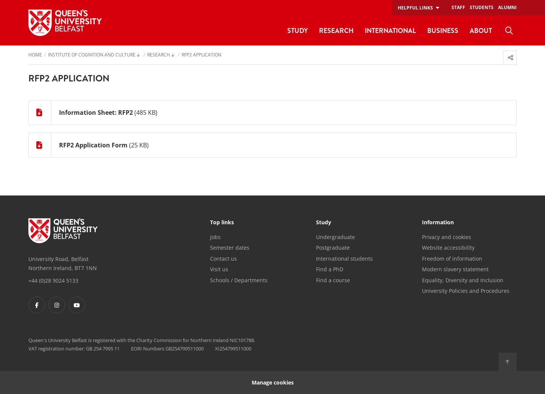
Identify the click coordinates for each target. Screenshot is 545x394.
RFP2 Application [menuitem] (201, 55)
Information (438, 223)
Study (323, 223)
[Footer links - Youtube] (77, 305)
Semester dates (229, 247)
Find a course (333, 280)
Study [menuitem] (297, 30)
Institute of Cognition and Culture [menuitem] (91, 55)
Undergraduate (335, 237)
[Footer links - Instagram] (56, 305)
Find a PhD (329, 269)
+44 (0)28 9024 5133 (53, 280)
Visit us (219, 269)
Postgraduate (333, 247)
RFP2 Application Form (93, 145)
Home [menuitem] (35, 55)
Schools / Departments (239, 280)
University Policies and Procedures (465, 290)
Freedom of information (452, 258)
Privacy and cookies (446, 237)
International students (344, 258)
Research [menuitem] (336, 30)
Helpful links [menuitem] (415, 8)
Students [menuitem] (482, 7)
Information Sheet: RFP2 (96, 112)
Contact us (223, 258)
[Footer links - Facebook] (36, 305)
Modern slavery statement (455, 269)
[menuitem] (509, 30)
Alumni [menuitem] (507, 7)
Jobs (215, 237)
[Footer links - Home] (63, 230)
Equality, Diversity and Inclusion (462, 280)
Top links (222, 223)
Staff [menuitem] (458, 7)
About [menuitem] (481, 30)
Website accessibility (448, 247)
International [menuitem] (390, 30)
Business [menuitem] (442, 30)
